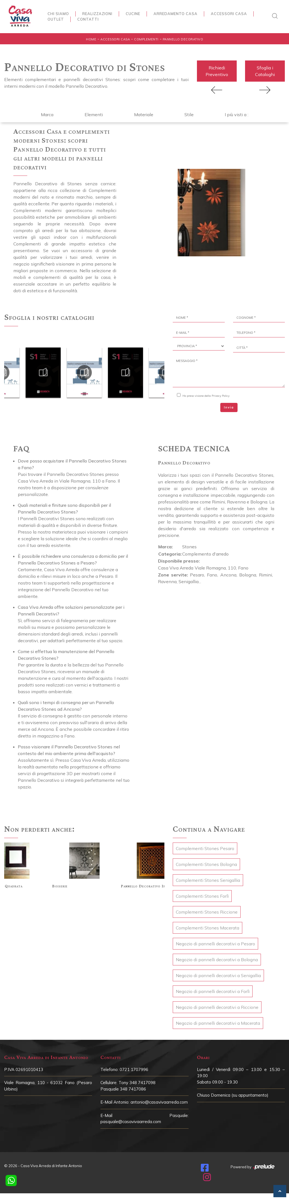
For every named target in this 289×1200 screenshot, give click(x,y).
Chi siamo (58, 13)
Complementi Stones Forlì (202, 897)
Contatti (88, 19)
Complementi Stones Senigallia (208, 881)
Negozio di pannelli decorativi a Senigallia (218, 976)
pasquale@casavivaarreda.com (130, 1122)
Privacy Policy (220, 397)
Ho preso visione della (205, 397)
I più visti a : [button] (236, 115)
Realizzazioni (97, 13)
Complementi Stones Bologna (206, 865)
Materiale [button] (143, 115)
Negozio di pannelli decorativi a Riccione (217, 1008)
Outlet (56, 19)
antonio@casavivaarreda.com (159, 1103)
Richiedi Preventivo (217, 71)
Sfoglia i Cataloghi (265, 71)
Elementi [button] (94, 115)
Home (91, 39)
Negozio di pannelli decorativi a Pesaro (215, 945)
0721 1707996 (134, 1070)
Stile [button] (189, 115)
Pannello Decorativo (183, 39)
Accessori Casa (229, 13)
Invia (229, 408)
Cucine (133, 13)
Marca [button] (47, 115)
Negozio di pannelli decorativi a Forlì (213, 992)
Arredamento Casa (175, 13)
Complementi (146, 39)
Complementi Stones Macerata (207, 929)
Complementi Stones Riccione (207, 913)
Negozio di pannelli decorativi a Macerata (218, 1024)
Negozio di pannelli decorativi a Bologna (217, 960)
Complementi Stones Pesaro (205, 849)
